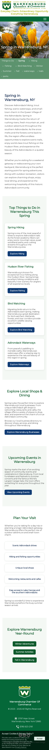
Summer (7, 71)
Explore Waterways (19, 364)
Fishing (8, 66)
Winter (39, 66)
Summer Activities (24, 652)
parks (5, 76)
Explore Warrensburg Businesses (23, 432)
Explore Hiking (17, 254)
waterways (29, 71)
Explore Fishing (17, 291)
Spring (21, 61)
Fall (17, 71)
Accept (39, 738)
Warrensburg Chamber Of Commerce (24, 703)
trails (41, 71)
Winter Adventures (24, 644)
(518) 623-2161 (26, 727)
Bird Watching (25, 66)
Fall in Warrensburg (24, 660)
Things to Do (8, 61)
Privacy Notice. (21, 747)
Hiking (34, 61)
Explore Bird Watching (21, 330)
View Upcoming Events (18, 492)
